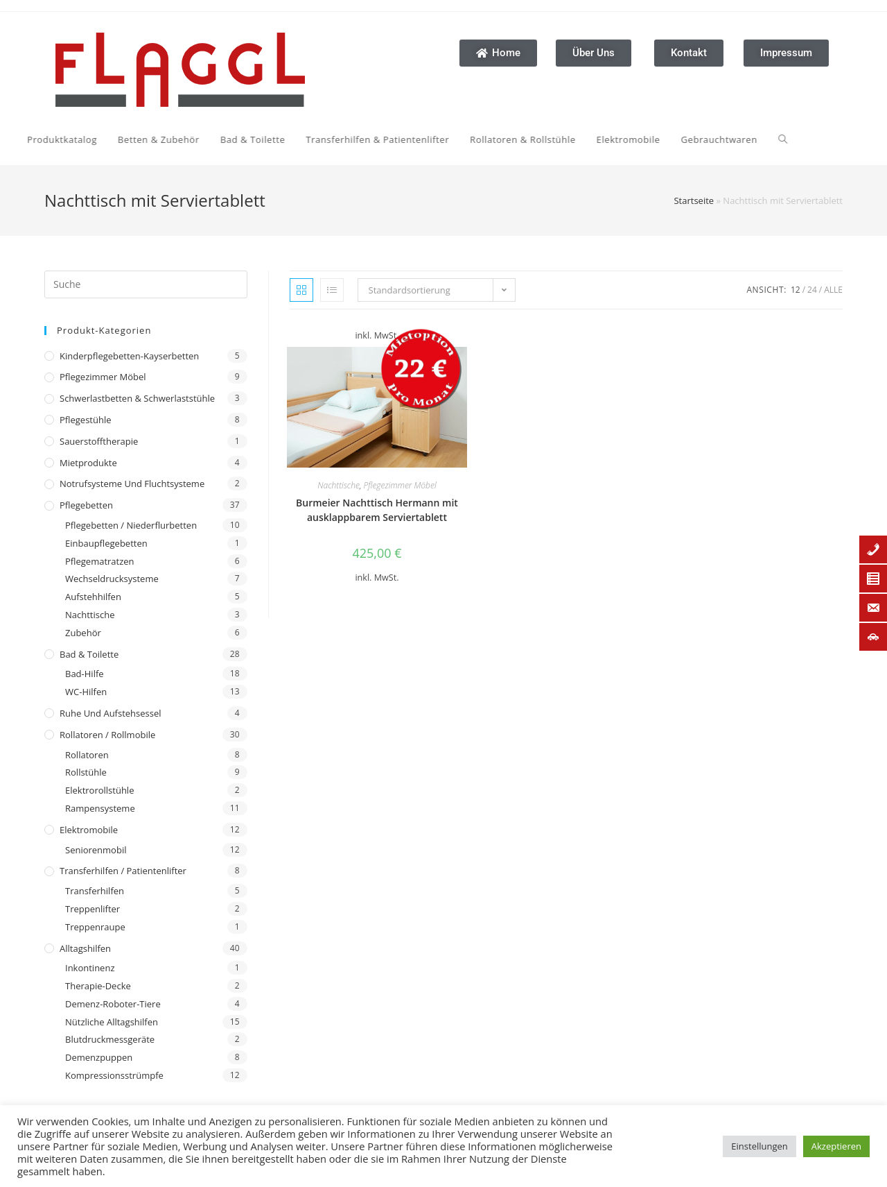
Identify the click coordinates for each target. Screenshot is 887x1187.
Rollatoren (87, 755)
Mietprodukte (88, 462)
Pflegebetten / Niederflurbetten (131, 525)
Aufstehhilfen (93, 596)
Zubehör (83, 632)
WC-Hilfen (86, 691)
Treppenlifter (92, 909)
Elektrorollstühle (99, 790)
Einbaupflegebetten (106, 543)
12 (795, 290)
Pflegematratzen (99, 561)
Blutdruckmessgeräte (110, 1039)
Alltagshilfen (85, 948)
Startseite (694, 200)
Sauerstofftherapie (99, 441)
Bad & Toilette (89, 654)
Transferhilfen (94, 891)
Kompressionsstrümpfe (114, 1075)
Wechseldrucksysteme (112, 578)
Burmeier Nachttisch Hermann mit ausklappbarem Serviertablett (377, 510)
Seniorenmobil (95, 850)
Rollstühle (86, 772)
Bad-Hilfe (84, 673)
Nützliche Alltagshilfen (111, 1022)
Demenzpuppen (98, 1057)
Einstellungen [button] (759, 1146)
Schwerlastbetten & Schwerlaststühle (137, 398)
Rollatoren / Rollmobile (107, 734)
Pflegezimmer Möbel (103, 376)
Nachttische (89, 614)
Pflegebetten (86, 505)
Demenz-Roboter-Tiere (113, 1004)
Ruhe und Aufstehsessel (110, 713)
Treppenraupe (95, 927)
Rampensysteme (100, 808)
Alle (833, 290)
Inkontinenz (89, 968)
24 (812, 290)
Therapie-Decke (98, 986)
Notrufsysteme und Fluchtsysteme (132, 483)
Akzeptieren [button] (836, 1146)
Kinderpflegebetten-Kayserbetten (129, 356)
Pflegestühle (86, 419)
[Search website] (650, 139)
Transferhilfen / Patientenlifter (123, 870)
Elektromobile (89, 829)
